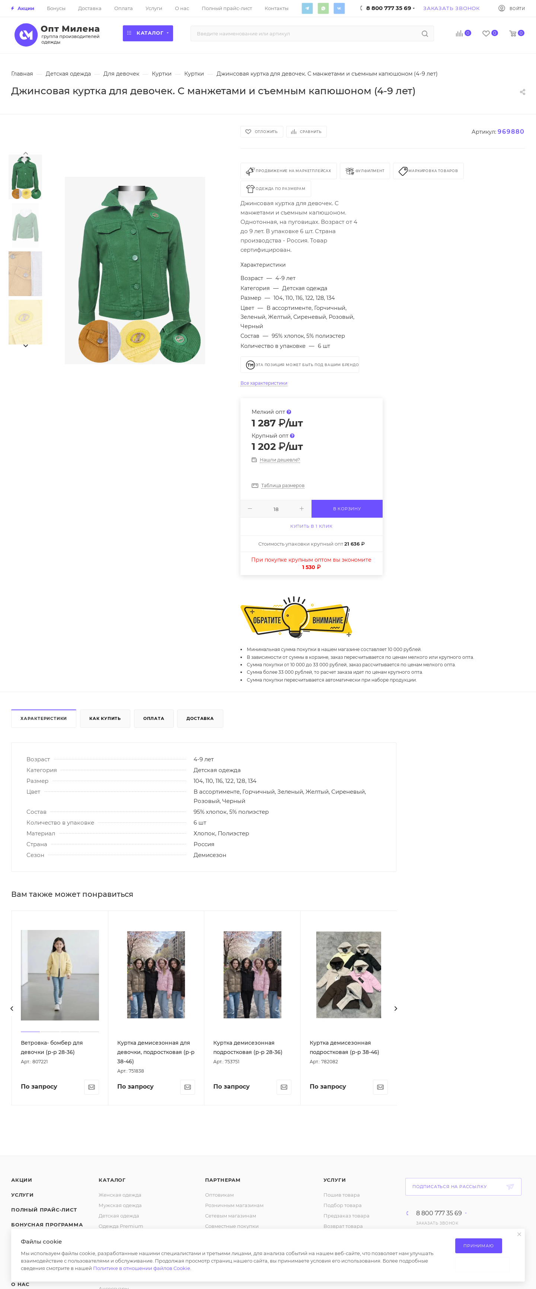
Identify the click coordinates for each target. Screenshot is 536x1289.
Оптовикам (219, 1195)
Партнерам (223, 1180)
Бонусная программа (47, 1225)
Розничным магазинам (234, 1205)
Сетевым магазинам (230, 1216)
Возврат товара (343, 1226)
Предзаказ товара (346, 1216)
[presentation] (25, 152)
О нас (20, 1284)
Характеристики (43, 718)
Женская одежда (120, 1195)
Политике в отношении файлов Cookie (141, 1268)
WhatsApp (323, 8)
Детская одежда (119, 1216)
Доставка (200, 718)
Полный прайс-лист (44, 1210)
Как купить (105, 718)
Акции (21, 1180)
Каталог (112, 1180)
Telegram (307, 8)
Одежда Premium (121, 1226)
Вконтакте (339, 8)
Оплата (154, 718)
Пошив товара (341, 1195)
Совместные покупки (232, 1226)
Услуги (22, 1195)
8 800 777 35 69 (439, 1213)
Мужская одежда (120, 1205)
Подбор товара (342, 1205)
